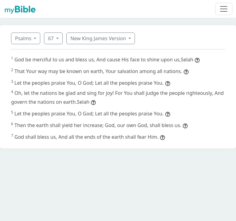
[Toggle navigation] (223, 9)
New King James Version (98, 38)
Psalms (24, 38)
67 (51, 38)
